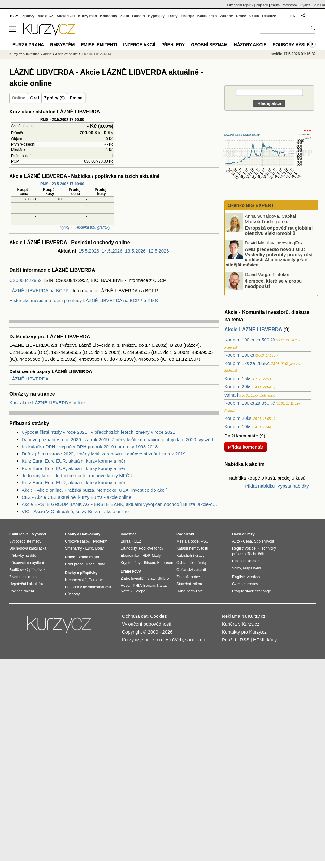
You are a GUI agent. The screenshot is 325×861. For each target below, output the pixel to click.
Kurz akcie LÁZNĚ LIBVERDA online (47, 402)
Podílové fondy (151, 548)
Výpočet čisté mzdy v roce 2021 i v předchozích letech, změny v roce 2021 (98, 432)
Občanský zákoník (191, 570)
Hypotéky (156, 16)
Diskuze (269, 16)
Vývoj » (66, 227)
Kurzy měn (87, 16)
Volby (236, 568)
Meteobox (290, 5)
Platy (101, 564)
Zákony (226, 16)
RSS (244, 639)
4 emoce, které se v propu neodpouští (273, 283)
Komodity (108, 16)
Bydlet (305, 5)
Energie (187, 16)
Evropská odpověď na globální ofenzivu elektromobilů (279, 230)
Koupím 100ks (239, 355)
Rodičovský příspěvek (27, 570)
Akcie (47, 54)
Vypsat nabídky (293, 486)
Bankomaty (90, 534)
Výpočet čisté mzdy (25, 541)
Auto (236, 541)
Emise (76, 97)
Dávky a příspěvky (81, 573)
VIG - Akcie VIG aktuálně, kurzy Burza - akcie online (75, 511)
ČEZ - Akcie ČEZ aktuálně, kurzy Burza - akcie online (76, 497)
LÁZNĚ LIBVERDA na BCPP (38, 290)
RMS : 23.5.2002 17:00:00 (62, 184)
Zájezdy (262, 5)
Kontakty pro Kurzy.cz (244, 632)
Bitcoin (138, 16)
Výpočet (39, 534)
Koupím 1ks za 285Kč (247, 363)
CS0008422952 (25, 280)
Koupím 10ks (238, 426)
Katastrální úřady (190, 555)
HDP (146, 555)
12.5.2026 (158, 250)
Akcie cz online (66, 54)
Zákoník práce (188, 577)
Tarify (173, 16)
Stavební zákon (189, 584)
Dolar (99, 548)
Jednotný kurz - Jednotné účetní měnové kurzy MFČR (77, 475)
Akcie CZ (45, 16)
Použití (229, 639)
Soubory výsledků (296, 44)
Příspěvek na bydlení (26, 562)
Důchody (72, 594)
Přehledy (173, 44)
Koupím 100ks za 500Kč (249, 339)
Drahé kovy (131, 571)
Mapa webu (252, 568)
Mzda (89, 564)
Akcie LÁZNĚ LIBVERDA (253, 329)
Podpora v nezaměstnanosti (88, 587)
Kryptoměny (131, 562)
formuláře (195, 591)
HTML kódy (265, 639)
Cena (247, 541)
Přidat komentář (245, 447)
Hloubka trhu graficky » (94, 227)
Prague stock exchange (251, 591)
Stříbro (163, 578)
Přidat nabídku (260, 486)
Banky (70, 534)
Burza (125, 541)
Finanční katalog (245, 561)
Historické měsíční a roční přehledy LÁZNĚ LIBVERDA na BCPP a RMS (83, 300)
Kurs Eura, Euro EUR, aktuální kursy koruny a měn (74, 468)
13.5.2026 (135, 250)
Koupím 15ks (238, 378)
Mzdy (156, 555)
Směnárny (73, 548)
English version (246, 577)
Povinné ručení (21, 591)
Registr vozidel (244, 548)
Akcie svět (66, 16)
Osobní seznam (209, 44)
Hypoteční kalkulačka (26, 584)
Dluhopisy (129, 548)
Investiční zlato (143, 578)
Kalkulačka (207, 16)
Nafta (161, 585)
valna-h (232, 395)
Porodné (96, 580)
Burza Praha (28, 44)
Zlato (124, 16)
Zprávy (28, 16)
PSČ (205, 541)
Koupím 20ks (238, 386)
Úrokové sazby (77, 541)
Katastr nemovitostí (192, 548)
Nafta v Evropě (133, 591)
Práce (241, 16)
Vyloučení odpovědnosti (146, 623)
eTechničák (254, 554)
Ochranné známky (191, 562)
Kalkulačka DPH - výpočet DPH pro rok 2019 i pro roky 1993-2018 (90, 446)
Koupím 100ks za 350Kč (249, 403)
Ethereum (165, 562)
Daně (180, 591)
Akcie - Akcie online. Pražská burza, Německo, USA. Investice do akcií (94, 490)
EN (293, 16)
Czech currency (245, 584)
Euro (89, 548)
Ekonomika (130, 555)
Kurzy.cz (15, 54)
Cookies (158, 616)
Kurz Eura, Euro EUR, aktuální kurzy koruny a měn (74, 460)
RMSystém (62, 44)
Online (18, 97)
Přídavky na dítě (22, 555)
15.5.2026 (89, 250)
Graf (34, 97)
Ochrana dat (135, 616)
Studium (319, 5)
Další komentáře (241, 435)
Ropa (125, 585)
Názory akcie (250, 44)
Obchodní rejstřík (241, 5)
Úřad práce (74, 564)
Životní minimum (23, 577)
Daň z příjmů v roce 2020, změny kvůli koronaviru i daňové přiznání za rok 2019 (103, 453)
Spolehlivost (264, 541)
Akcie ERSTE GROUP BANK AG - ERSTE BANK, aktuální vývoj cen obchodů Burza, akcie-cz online (120, 504)
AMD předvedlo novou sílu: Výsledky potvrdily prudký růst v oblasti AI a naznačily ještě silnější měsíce (269, 257)
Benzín (149, 585)
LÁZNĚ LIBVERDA (29, 378)
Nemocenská (76, 580)
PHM (137, 585)
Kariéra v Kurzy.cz (240, 623)
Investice (32, 54)
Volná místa (88, 557)
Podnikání (185, 534)
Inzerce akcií (139, 44)
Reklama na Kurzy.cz (244, 616)
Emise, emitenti (99, 44)
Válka (254, 16)
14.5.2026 (112, 250)
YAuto (275, 5)
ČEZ (137, 541)
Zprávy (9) (54, 97)
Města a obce (187, 541)
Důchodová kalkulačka (27, 548)
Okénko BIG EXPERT (250, 205)
